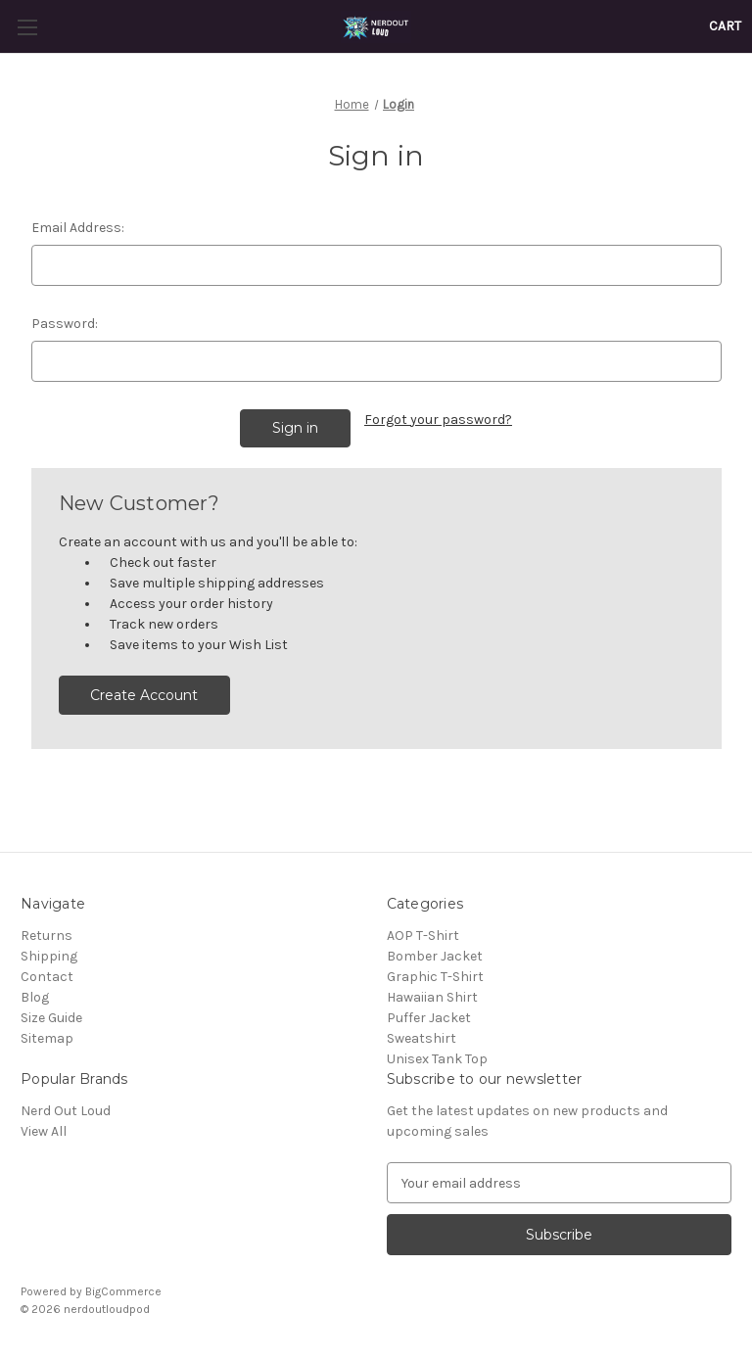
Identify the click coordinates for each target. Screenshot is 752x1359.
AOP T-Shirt (423, 935)
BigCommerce (123, 1291)
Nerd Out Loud (66, 1110)
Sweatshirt (421, 1038)
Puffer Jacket (429, 1017)
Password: (64, 323)
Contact (47, 976)
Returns (46, 935)
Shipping (49, 956)
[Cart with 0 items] (725, 26)
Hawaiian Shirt (432, 997)
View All (44, 1131)
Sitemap (47, 1038)
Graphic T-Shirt (435, 976)
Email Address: (77, 227)
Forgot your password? (438, 419)
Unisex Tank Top (437, 1059)
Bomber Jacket (435, 956)
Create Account (144, 695)
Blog (35, 997)
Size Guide (51, 1017)
